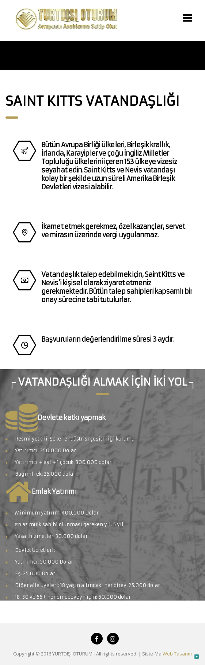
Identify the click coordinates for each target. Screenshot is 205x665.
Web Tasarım (177, 653)
